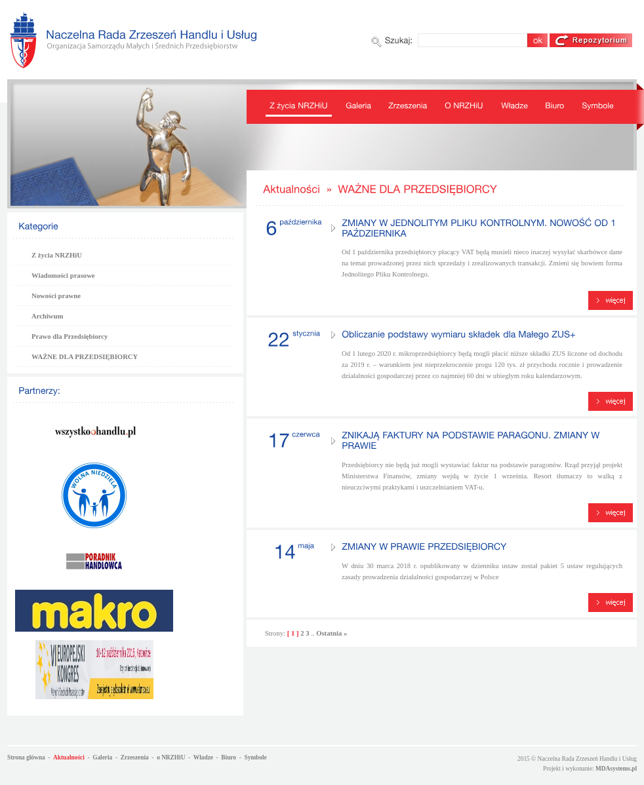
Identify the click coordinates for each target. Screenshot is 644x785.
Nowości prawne (56, 295)
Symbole (255, 757)
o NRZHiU (171, 757)
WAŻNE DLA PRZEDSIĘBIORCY (84, 356)
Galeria (102, 757)
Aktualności (69, 757)
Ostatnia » (331, 633)
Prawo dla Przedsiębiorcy (69, 336)
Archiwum (47, 316)
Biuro (228, 757)
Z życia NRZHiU (56, 255)
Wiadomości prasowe (63, 275)
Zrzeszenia (135, 757)
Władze (203, 757)
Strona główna (26, 757)
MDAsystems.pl (616, 768)
